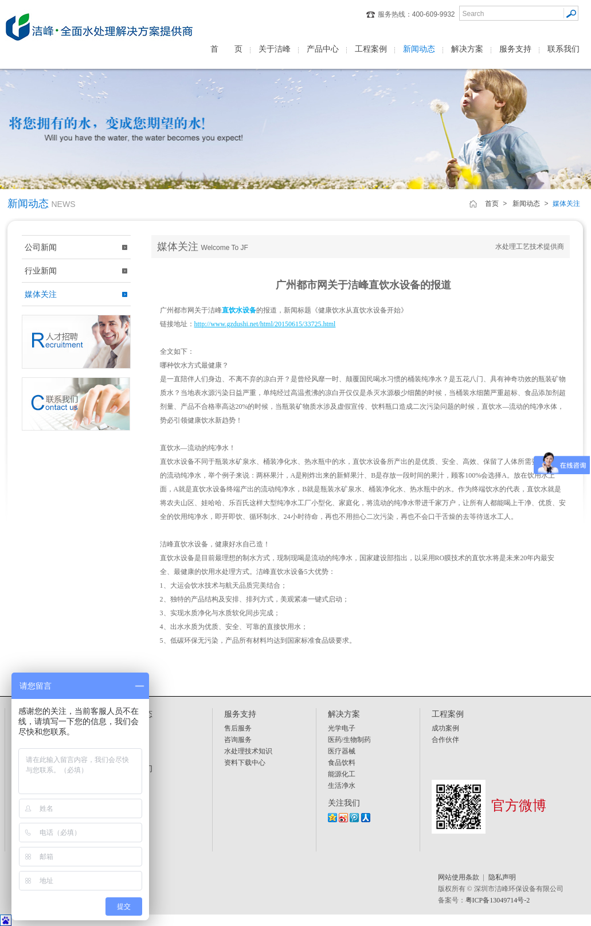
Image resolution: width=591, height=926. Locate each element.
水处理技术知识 (248, 751)
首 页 (226, 48)
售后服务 (238, 728)
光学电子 (341, 728)
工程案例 (371, 48)
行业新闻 (41, 270)
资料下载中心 (244, 763)
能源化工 (341, 774)
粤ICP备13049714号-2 (497, 900)
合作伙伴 (445, 740)
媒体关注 (41, 294)
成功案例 (445, 728)
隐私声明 (502, 877)
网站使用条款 (458, 877)
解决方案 (467, 48)
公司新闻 (41, 247)
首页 (492, 204)
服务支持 (515, 48)
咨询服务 (238, 740)
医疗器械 (341, 751)
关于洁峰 (275, 48)
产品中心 (323, 48)
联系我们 (563, 48)
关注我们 (344, 802)
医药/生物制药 (349, 740)
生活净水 (341, 786)
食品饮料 (341, 763)
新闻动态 (419, 48)
